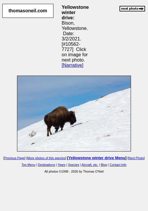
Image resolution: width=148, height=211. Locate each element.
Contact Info (118, 164)
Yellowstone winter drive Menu (96, 158)
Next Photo (136, 158)
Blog (104, 164)
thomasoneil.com (28, 10)
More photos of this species (46, 158)
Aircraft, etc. (90, 164)
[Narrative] (72, 65)
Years (61, 164)
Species (73, 164)
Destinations (46, 164)
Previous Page (14, 158)
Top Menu (28, 164)
